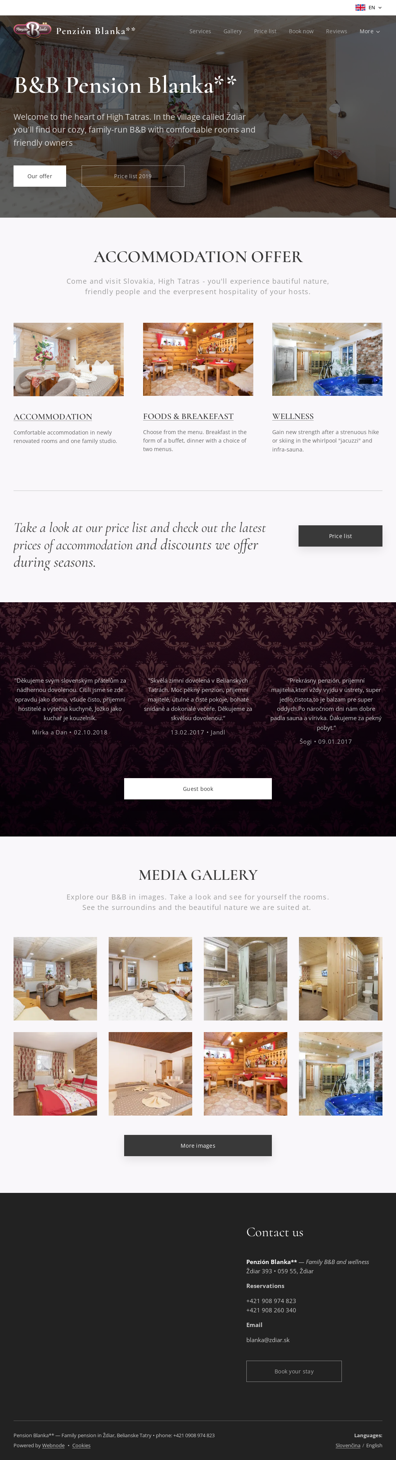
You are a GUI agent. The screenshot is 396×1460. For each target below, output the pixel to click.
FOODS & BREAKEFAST (188, 416)
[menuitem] (199, 31)
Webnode (53, 1445)
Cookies (81, 1445)
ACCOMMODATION (53, 416)
